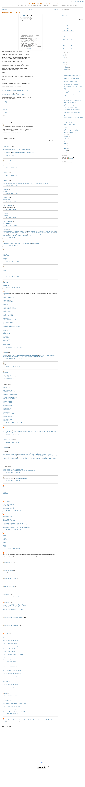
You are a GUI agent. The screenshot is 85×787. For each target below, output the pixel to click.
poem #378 (5, 111)
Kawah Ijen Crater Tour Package (9, 651)
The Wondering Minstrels (42, 3)
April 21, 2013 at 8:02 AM (12, 185)
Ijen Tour (32, 183)
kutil (4, 470)
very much (5, 492)
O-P (64, 28)
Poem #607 (22, 15)
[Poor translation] (44, 768)
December (66, 67)
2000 (64, 66)
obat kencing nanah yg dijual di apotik (10, 399)
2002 (64, 62)
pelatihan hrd (5, 296)
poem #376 (5, 109)
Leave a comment (19, 122)
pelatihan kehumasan (7, 303)
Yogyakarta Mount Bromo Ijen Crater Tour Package (12, 657)
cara (52, 467)
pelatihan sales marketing (8, 301)
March (65, 146)
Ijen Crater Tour (16, 721)
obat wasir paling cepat (7, 419)
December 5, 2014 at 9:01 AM (13, 434)
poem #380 (5, 112)
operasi (55, 467)
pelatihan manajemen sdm (8, 320)
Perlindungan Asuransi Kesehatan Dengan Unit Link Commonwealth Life (17, 526)
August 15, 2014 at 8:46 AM (13, 261)
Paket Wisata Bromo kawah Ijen (9, 376)
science (4, 494)
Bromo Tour (27, 149)
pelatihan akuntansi (6, 300)
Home (30, 9)
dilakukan (36, 467)
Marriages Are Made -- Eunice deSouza (71, 115)
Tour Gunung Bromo (44, 183)
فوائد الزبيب (5, 432)
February (66, 148)
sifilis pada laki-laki (6, 393)
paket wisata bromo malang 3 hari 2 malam (26, 454)
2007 (64, 53)
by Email (77, 1)
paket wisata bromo (30, 152)
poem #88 (5, 102)
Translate (70, 158)
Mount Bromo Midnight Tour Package (10, 676)
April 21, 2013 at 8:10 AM (12, 193)
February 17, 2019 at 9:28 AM (13, 581)
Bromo (5, 693)
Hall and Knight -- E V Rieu (69, 119)
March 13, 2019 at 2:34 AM (12, 589)
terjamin (25, 470)
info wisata (6, 213)
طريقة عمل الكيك (13, 431)
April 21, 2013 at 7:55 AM (12, 155)
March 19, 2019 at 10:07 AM (13, 598)
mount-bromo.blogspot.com (9, 666)
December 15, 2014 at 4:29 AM (13, 442)
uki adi (23, 353)
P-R (71, 37)
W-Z (67, 30)
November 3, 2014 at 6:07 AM (13, 366)
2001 (64, 64)
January (65, 150)
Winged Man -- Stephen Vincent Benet (71, 104)
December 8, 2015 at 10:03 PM (13, 510)
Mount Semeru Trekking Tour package (10, 608)
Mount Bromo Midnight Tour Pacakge (10, 643)
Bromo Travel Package (8, 570)
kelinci (5, 533)
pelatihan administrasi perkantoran (9, 308)
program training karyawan (8, 322)
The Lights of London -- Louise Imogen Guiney (73, 100)
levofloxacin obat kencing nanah (9, 398)
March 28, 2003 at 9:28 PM (12, 142)
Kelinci (4, 536)
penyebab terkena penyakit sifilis (9, 391)
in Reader (82, 1)
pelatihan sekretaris (6, 311)
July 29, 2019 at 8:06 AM (12, 713)
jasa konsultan (5, 318)
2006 (64, 55)
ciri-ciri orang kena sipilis (7, 390)
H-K (64, 26)
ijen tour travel (40, 231)
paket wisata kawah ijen (32, 231)
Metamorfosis (6, 291)
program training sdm (7, 325)
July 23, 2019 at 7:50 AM (12, 689)
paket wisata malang (7, 232)
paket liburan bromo (7, 231)
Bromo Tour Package (7, 637)
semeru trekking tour (23, 234)
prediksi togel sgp (26, 556)
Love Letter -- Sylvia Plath (69, 98)
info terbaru (5, 191)
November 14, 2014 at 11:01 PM (14, 422)
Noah (5, 718)
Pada (16, 467)
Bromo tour (52, 232)
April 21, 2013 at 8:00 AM (12, 167)
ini (26, 467)
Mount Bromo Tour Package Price (9, 678)
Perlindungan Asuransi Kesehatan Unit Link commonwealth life (15, 524)
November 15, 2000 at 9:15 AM (13, 134)
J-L (64, 37)
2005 (64, 57)
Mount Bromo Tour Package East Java (10, 697)
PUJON (5, 477)
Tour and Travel (6, 255)
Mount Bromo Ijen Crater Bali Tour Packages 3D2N (12, 610)
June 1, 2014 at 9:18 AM (12, 225)
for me (4, 489)
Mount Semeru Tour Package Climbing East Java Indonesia (14, 703)
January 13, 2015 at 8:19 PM (13, 472)
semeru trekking (31, 234)
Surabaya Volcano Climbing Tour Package (11, 596)
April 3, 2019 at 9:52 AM (12, 620)
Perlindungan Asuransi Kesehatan (9, 520)
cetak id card (5, 340)
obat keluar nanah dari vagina (8, 402)
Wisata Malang (15, 152)
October (65, 134)
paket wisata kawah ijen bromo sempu (27, 458)
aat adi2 (34, 353)
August (65, 138)
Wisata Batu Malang (22, 152)
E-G (71, 25)
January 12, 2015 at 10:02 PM (13, 461)
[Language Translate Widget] (68, 157)
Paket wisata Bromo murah (9, 586)
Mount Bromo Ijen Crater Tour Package (11, 625)
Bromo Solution (7, 594)
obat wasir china (6, 411)
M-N (71, 26)
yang (23, 470)
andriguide (6, 633)
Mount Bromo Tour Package (8, 634)
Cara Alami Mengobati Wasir (8, 413)
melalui (39, 467)
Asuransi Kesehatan (7, 517)
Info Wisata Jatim (6, 259)
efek (31, 470)
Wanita (22, 467)
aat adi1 (12, 353)
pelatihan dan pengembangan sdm (9, 319)
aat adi (40, 353)
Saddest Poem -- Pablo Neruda (70, 110)
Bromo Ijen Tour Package (9, 562)
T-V (64, 30)
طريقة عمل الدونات (53, 431)
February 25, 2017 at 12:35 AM (13, 548)
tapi (5, 469)
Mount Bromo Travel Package (8, 687)
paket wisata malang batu (14, 234)
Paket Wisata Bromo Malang (8, 378)
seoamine (6, 427)
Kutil (10, 467)
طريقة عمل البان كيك (38, 431)
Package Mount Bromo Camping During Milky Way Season (14, 605)
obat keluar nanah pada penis (8, 404)
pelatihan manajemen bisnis (8, 307)
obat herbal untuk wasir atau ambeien (10, 417)
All (71, 30)
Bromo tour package (45, 232)
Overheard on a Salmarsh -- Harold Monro (72, 132)
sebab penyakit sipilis (7, 395)
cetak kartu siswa (6, 333)
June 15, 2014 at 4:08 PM (12, 237)
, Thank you (5, 490)
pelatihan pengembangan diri (8, 297)
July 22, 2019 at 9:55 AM (12, 661)
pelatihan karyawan (6, 312)
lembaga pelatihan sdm (7, 305)
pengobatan (43, 467)
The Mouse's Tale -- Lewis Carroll (70, 120)
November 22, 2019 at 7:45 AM (13, 723)
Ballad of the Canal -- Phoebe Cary (11, 12)
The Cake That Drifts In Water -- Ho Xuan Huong (73, 86)
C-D (67, 25)
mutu (16, 470)
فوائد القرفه (9, 432)
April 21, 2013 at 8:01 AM (12, 175)
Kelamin (13, 467)
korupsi (5, 281)
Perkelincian (5, 542)
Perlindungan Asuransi (7, 516)
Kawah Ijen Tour (10, 721)
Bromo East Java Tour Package (10, 578)
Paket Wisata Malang (7, 152)
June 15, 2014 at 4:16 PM (12, 245)
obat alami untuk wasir (7, 408)
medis (47, 467)
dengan (50, 467)
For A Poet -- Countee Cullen (69, 124)
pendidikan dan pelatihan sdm (8, 298)
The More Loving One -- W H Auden (71, 84)
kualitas (20, 470)
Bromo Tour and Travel (8, 439)
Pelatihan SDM (6, 293)
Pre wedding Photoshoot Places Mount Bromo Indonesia (14, 606)
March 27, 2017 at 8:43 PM (12, 557)
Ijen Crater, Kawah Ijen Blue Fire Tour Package (12, 670)
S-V (64, 39)
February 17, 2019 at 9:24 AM (13, 565)
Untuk (4, 467)
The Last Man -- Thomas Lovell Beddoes (71, 130)
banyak (12, 469)
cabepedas (6, 501)
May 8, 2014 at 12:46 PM (12, 217)
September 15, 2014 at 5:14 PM (14, 347)
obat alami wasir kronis (7, 415)
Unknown (6, 352)
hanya (30, 467)
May (65, 143)
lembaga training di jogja (7, 314)
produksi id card (6, 334)
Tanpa (25, 467)
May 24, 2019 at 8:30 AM (12, 628)
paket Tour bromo (21, 243)
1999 (64, 152)
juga (7, 469)
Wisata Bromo (14, 149)
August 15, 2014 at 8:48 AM (13, 276)
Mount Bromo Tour (6, 681)
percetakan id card (6, 341)
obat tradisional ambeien (7, 416)
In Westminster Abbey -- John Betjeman (71, 97)
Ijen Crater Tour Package (8, 700)
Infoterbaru (6, 189)
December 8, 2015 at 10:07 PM (13, 529)
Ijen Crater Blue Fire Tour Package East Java (11, 708)
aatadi (38, 353)
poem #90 (5, 104)
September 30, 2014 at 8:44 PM (14, 358)
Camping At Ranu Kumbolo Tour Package (11, 659)
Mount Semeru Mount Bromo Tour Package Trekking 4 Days (14, 711)
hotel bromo (33, 232)
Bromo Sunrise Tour (13, 183)
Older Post (56, 9)
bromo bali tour (28, 243)
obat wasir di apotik (6, 420)
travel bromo (37, 183)
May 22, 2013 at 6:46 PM (12, 201)
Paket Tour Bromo (21, 149)
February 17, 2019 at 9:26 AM (13, 573)
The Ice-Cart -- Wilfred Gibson (69, 73)
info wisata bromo (7, 249)
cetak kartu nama (6, 344)
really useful (5, 488)
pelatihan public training (7, 316)
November (66, 69)
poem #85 (5, 101)
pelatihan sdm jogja (6, 304)
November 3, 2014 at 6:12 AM (13, 380)
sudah (9, 469)
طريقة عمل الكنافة (31, 431)
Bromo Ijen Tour (6, 183)
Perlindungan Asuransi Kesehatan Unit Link (11, 522)
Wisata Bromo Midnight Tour (8, 374)
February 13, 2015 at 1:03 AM (13, 496)
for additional (5, 493)
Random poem (64, 15)
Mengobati (8, 467)
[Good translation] (40, 768)
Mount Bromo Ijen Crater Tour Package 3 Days (12, 673)
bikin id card (5, 336)
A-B (64, 25)
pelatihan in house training (8, 315)
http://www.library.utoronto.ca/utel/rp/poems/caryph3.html (13, 94)
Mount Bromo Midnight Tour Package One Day (12, 706)
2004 (64, 59)
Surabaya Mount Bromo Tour (32, 719)
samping (33, 470)
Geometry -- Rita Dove (68, 122)
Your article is (5, 486)
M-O (67, 37)
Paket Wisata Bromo (8, 146)
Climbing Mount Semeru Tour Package (10, 648)
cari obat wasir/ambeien (7, 406)
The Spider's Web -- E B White (70, 105)
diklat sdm (5, 323)
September (66, 136)
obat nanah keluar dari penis (8, 401)
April (65, 145)
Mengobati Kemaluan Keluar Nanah (10, 397)
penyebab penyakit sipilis (8, 388)
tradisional (21, 469)
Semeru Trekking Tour (7, 163)
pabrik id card (5, 343)
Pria (18, 467)
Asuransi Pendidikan (7, 519)
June (65, 141)
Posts (64, 163)
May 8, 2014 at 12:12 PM (12, 209)
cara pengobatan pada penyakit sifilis (10, 394)
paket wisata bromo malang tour (37, 440)
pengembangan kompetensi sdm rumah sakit (11, 326)
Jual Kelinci (5, 535)
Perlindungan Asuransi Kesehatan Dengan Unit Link (13, 523)
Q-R (68, 28)
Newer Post (4, 9)
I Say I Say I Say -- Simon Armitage (70, 129)
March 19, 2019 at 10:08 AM (13, 612)
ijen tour (28, 232)
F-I (71, 36)
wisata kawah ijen (15, 232)
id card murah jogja (6, 338)
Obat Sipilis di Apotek (7, 387)
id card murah (5, 330)
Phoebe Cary (31, 48)
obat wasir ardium (6, 409)
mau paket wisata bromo (25, 440)
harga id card (5, 332)
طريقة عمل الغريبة (46, 431)
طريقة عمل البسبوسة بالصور (22, 431)
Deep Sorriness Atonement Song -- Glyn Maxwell (73, 117)
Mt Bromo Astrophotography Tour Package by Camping (13, 604)
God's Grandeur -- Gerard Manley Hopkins (72, 109)
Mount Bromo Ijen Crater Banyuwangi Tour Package (13, 654)
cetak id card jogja (6, 337)
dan (20, 467)
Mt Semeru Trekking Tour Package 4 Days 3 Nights (13, 609)
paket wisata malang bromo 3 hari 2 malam (26, 457)
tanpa (29, 470)
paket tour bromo (33, 235)
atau (4, 469)
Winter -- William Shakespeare (70, 102)
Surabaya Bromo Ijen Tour (43, 719)
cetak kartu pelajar (6, 345)
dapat (33, 467)
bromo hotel (38, 232)
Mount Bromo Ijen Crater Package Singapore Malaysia (13, 667)
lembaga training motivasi (8, 309)
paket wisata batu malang (16, 235)
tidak (28, 467)
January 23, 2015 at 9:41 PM (13, 480)
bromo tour (6, 229)
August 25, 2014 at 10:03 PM (13, 287)
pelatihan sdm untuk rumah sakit (9, 327)
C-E (67, 36)
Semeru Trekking (7, 160)
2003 (64, 60)
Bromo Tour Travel (26, 183)
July (65, 139)
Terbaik (6, 470)
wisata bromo (50, 234)
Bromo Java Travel (7, 485)
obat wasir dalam (6, 412)
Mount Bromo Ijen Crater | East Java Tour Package (14, 617)
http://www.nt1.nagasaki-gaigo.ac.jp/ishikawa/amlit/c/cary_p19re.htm (15, 90)
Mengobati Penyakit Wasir (8, 405)
